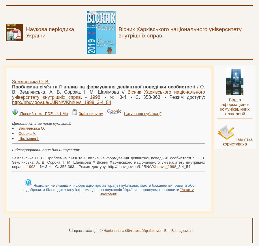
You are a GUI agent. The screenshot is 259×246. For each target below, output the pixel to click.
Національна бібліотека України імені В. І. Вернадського (149, 231)
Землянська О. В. (31, 81)
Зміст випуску (91, 113)
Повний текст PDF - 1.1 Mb (43, 113)
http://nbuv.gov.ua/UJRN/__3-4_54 (61, 102)
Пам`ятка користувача (238, 141)
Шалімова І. (28, 139)
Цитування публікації (143, 113)
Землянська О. (31, 128)
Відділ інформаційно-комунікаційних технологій (234, 107)
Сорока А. (27, 133)
